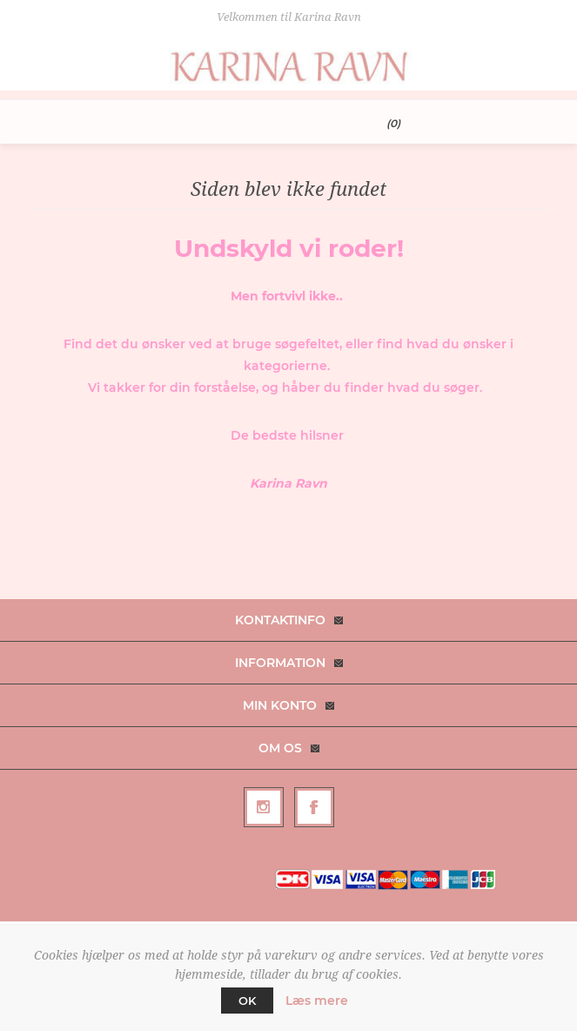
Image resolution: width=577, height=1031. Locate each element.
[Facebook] (314, 807)
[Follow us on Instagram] (263, 807)
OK (247, 1000)
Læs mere (316, 1000)
